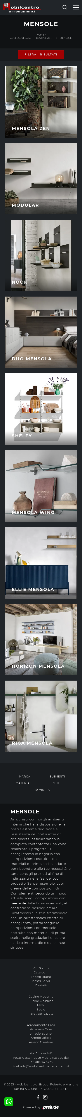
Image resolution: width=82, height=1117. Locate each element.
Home (40, 34)
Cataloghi (41, 972)
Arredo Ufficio (41, 1037)
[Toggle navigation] (76, 7)
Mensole (66, 38)
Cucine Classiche (41, 1001)
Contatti (41, 985)
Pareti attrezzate (41, 1013)
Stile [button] (57, 783)
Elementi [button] (57, 776)
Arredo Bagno (41, 1033)
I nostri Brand (41, 976)
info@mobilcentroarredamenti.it (44, 1066)
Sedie (41, 1009)
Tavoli (41, 1005)
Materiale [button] (24, 783)
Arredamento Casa (41, 1025)
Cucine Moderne (41, 996)
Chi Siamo (41, 968)
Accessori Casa (20, 38)
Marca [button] (24, 776)
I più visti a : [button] (41, 789)
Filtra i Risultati (41, 54)
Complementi (45, 38)
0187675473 (44, 1062)
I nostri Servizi (41, 981)
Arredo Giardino (41, 1042)
